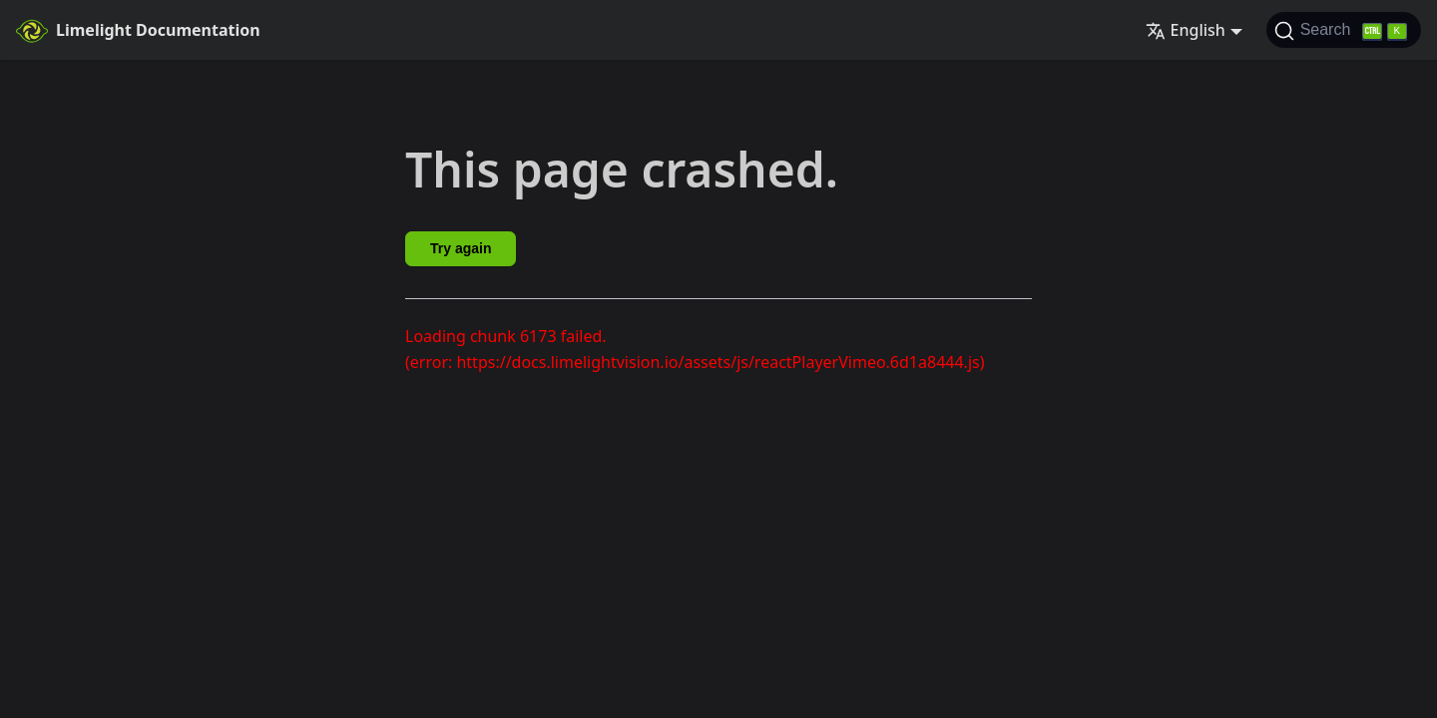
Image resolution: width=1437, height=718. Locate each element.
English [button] (1185, 30)
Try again (460, 248)
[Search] (1343, 30)
